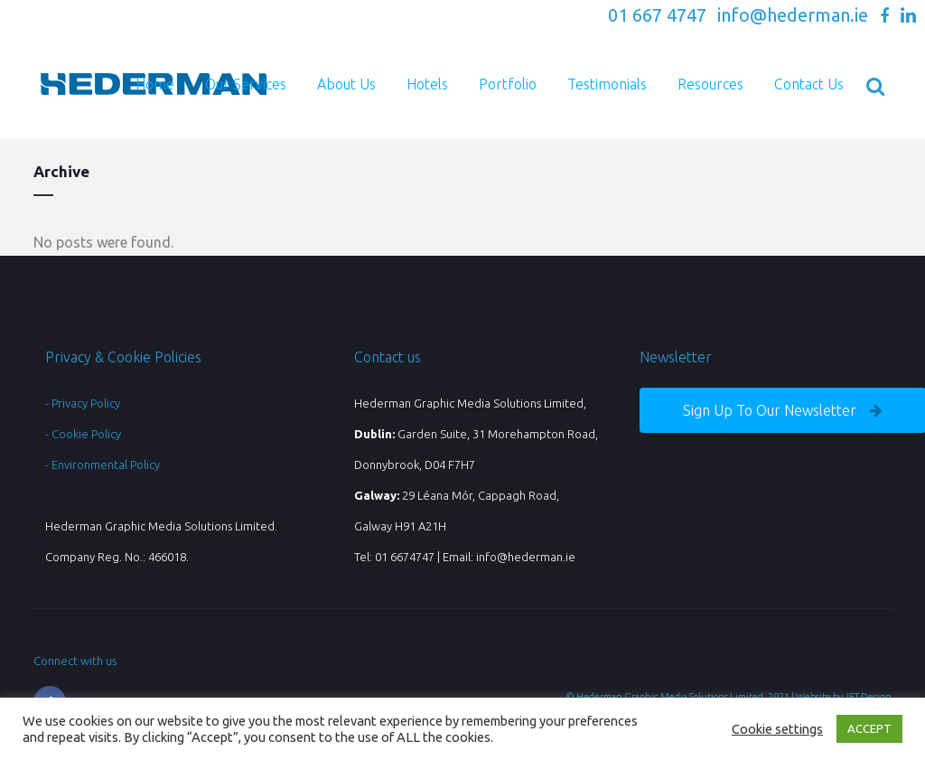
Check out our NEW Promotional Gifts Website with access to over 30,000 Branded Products (354, 17)
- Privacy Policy (82, 403)
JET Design (868, 696)
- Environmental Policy (102, 464)
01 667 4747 (657, 15)
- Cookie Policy (83, 433)
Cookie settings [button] (777, 729)
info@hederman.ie (792, 15)
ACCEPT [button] (869, 728)
